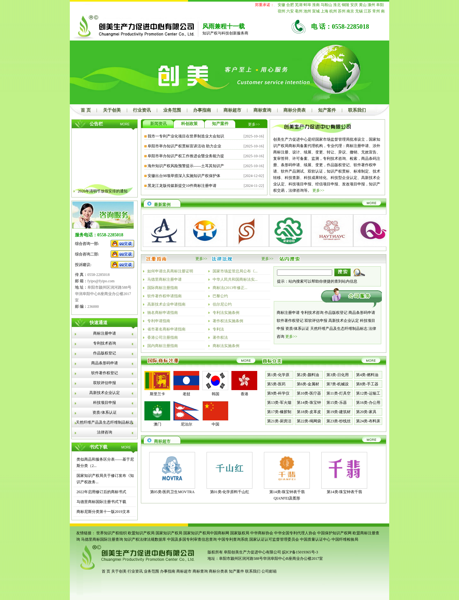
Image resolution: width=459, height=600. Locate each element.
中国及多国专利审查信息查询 (192, 539)
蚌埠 (307, 5)
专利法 (218, 329)
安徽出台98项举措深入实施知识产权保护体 (184, 176)
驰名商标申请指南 (162, 312)
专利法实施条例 (226, 312)
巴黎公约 (220, 296)
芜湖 (298, 5)
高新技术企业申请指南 (166, 304)
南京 (350, 11)
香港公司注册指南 (162, 337)
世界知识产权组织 (111, 533)
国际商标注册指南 (162, 287)
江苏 (367, 11)
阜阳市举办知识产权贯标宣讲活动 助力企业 (184, 146)
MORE (125, 124)
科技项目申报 (104, 402)
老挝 (186, 394)
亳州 (298, 11)
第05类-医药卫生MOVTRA (172, 492)
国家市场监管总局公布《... (235, 271)
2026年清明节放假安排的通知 (102, 194)
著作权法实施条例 (228, 321)
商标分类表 (294, 110)
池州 (307, 11)
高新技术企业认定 (104, 392)
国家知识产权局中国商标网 (206, 533)
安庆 (354, 5)
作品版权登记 (104, 353)
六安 (290, 11)
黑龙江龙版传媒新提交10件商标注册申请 (182, 185)
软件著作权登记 (104, 373)
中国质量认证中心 (315, 539)
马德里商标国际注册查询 (102, 539)
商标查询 (262, 110)
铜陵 (345, 5)
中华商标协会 (261, 533)
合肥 (290, 5)
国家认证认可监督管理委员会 (274, 539)
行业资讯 (142, 110)
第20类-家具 (366, 412)
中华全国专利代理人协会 (295, 533)
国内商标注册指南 (162, 346)
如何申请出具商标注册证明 (170, 271)
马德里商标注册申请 (164, 279)
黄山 (363, 5)
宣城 (316, 11)
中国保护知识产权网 (334, 533)
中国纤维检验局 (345, 539)
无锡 (359, 11)
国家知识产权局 (169, 533)
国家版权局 (239, 533)
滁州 (371, 5)
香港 (244, 394)
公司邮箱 (269, 571)
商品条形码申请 (104, 363)
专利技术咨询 (104, 343)
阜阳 (380, 5)
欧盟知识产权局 (141, 533)
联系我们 (357, 110)
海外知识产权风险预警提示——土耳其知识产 (186, 166)
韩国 (215, 394)
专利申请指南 (158, 321)
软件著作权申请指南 (164, 296)
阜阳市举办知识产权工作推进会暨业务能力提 (186, 156)
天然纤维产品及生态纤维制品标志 (104, 422)
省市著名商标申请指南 (166, 329)
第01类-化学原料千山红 (230, 492)
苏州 (342, 11)
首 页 (86, 110)
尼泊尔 (186, 424)
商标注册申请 (104, 333)
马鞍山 (326, 5)
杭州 (333, 11)
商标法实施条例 (226, 346)
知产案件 (327, 110)
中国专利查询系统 (233, 539)
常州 (376, 11)
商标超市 (232, 110)
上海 (324, 11)
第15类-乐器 (336, 402)
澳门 (157, 424)
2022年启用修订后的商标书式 (101, 492)
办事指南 (202, 110)
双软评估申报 (104, 383)
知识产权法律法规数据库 (145, 539)
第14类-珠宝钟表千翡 (344, 492)
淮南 (316, 5)
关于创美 (112, 110)
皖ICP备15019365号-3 (300, 552)
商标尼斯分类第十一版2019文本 (103, 511)
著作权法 (220, 337)
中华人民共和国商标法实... (235, 279)
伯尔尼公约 (222, 304)
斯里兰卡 (157, 394)
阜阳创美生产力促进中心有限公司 (252, 552)
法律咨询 (104, 432)
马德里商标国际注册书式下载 (101, 502)
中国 (215, 424)
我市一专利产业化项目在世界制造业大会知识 (186, 136)
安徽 (281, 5)
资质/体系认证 (104, 412)
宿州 (281, 11)
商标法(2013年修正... (230, 287)
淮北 (337, 5)
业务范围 (172, 110)
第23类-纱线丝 (338, 421)
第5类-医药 (276, 384)
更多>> (254, 124)
